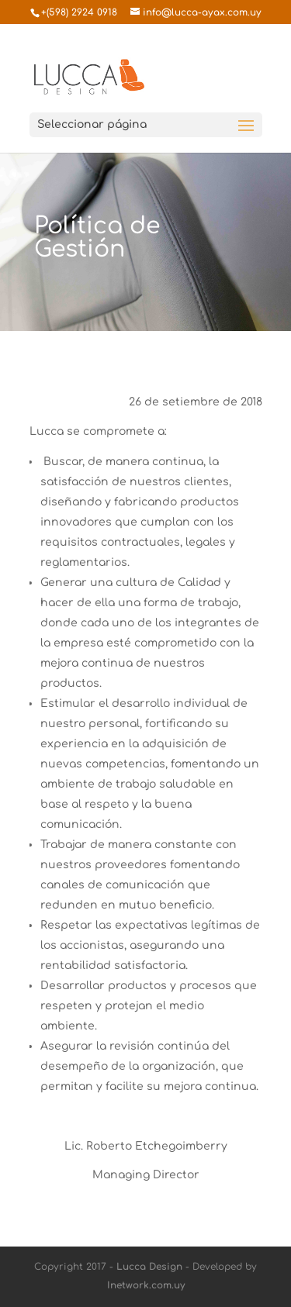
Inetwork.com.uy (146, 1285)
